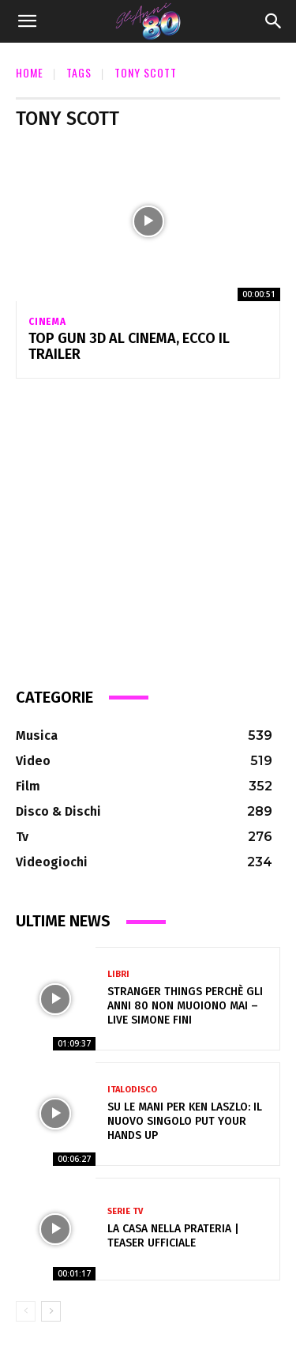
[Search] (274, 21)
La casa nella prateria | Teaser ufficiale (173, 1236)
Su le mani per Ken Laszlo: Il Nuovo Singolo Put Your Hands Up (184, 1121)
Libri (118, 974)
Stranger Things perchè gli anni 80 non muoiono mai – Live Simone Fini (185, 1006)
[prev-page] (26, 1311)
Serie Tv (125, 1211)
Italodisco (132, 1089)
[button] (27, 21)
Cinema (47, 321)
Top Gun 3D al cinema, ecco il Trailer (129, 346)
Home (29, 72)
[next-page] (51, 1311)
